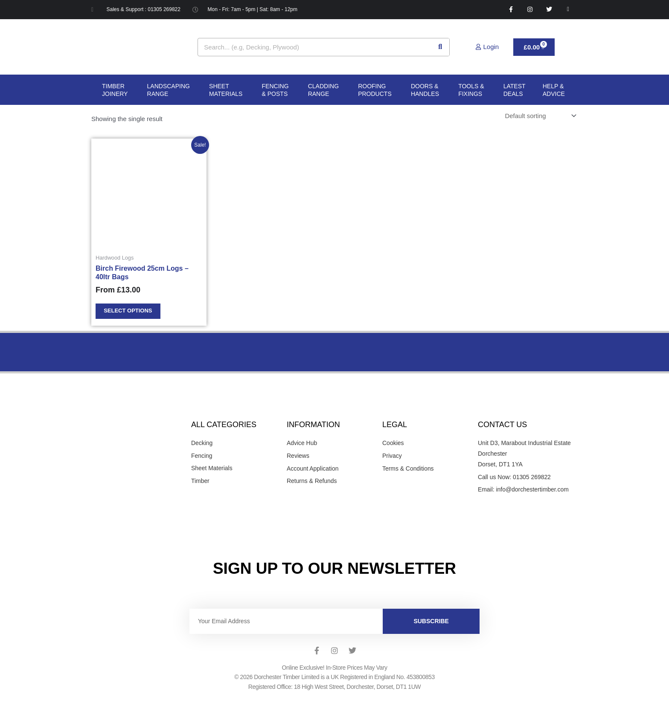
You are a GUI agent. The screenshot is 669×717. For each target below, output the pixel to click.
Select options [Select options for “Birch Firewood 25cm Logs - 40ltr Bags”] (128, 311)
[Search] (440, 47)
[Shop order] (539, 116)
